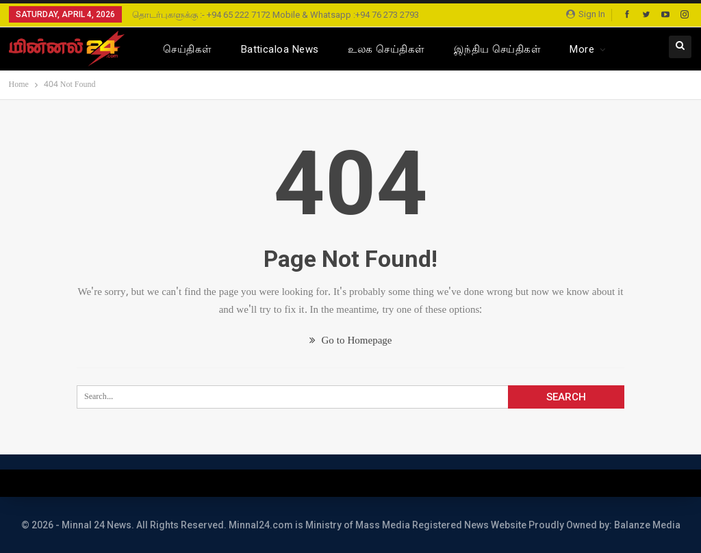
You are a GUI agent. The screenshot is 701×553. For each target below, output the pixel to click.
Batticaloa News (280, 49)
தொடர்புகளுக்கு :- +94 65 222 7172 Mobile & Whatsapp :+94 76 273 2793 (275, 15)
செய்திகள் (187, 49)
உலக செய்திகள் (386, 49)
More (582, 49)
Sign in (585, 14)
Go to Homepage (350, 341)
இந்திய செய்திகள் (497, 49)
